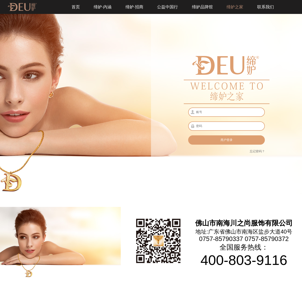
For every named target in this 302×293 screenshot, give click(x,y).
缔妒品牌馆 (202, 7)
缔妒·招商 (134, 7)
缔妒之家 (234, 7)
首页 (76, 7)
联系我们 (265, 7)
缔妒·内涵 (103, 7)
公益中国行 (167, 7)
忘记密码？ (257, 151)
